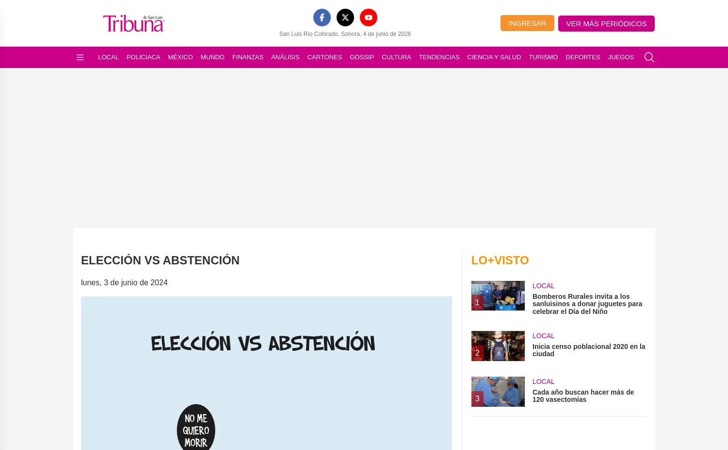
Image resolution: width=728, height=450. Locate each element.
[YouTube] (368, 17)
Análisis (285, 57)
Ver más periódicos (606, 23)
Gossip (362, 57)
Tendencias (439, 57)
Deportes (583, 57)
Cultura (396, 57)
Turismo (543, 57)
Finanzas (247, 57)
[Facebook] (322, 17)
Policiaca (143, 57)
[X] (345, 17)
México (180, 57)
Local (108, 57)
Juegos (621, 57)
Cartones (324, 57)
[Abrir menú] (80, 57)
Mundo (213, 57)
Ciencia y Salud (494, 57)
